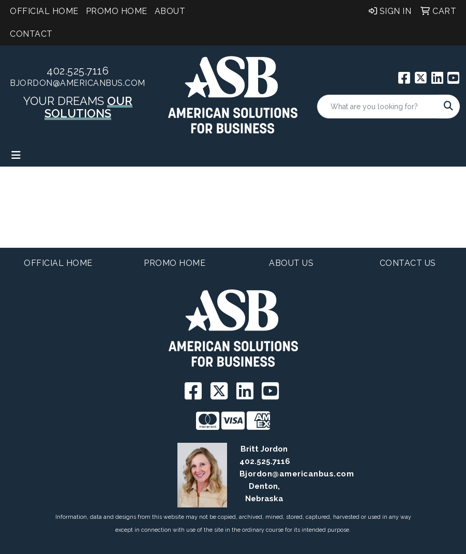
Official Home (44, 11)
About (170, 11)
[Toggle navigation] (16, 155)
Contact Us (408, 263)
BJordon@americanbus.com (77, 83)
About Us (291, 263)
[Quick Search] (377, 106)
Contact (31, 34)
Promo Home (116, 11)
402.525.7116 (78, 71)
